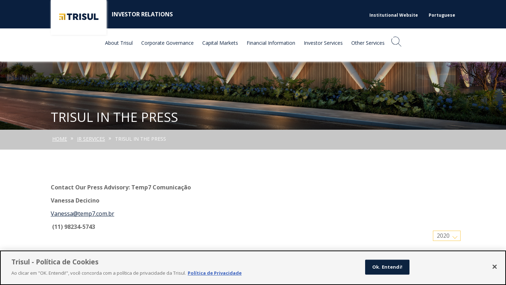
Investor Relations (142, 14)
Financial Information (271, 42)
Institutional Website (393, 15)
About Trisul (119, 42)
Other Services (368, 42)
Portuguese (442, 15)
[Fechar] (494, 267)
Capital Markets (220, 42)
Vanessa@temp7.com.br (82, 213)
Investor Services (323, 42)
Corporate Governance (167, 42)
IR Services (91, 138)
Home (59, 138)
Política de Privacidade (215, 273)
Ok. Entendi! (387, 267)
